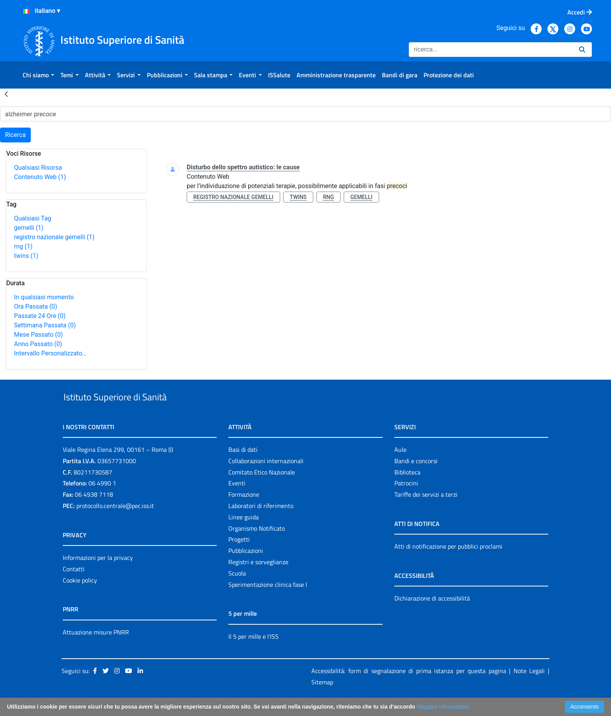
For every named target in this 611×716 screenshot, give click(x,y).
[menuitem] (38, 75)
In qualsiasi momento (44, 297)
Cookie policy (80, 598)
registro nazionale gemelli (54, 237)
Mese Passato (38, 334)
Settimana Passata (45, 325)
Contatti (74, 587)
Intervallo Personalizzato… (50, 353)
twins (26, 255)
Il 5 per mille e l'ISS (253, 654)
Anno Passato (38, 344)
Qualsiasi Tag (32, 218)
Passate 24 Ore (39, 316)
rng (23, 246)
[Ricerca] (491, 49)
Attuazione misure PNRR (96, 650)
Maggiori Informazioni (443, 707)
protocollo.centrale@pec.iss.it (115, 523)
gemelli (29, 227)
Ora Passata (35, 306)
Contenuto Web (40, 177)
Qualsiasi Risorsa (38, 167)
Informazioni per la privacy (98, 575)
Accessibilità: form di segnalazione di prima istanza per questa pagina (408, 689)
